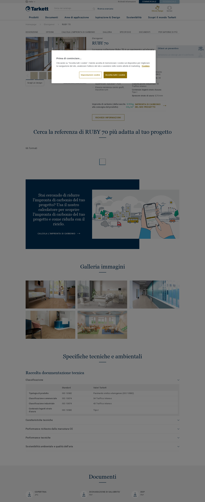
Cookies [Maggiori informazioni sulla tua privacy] (146, 66)
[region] (104, 66)
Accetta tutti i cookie (115, 75)
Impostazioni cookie (90, 75)
